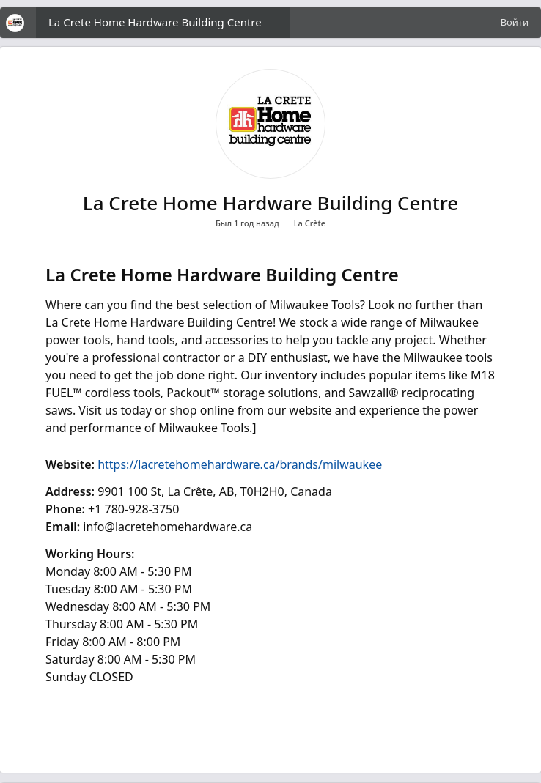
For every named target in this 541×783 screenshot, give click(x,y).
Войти (515, 22)
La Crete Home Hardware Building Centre (155, 22)
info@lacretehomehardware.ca (167, 527)
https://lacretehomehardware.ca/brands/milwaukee (239, 464)
